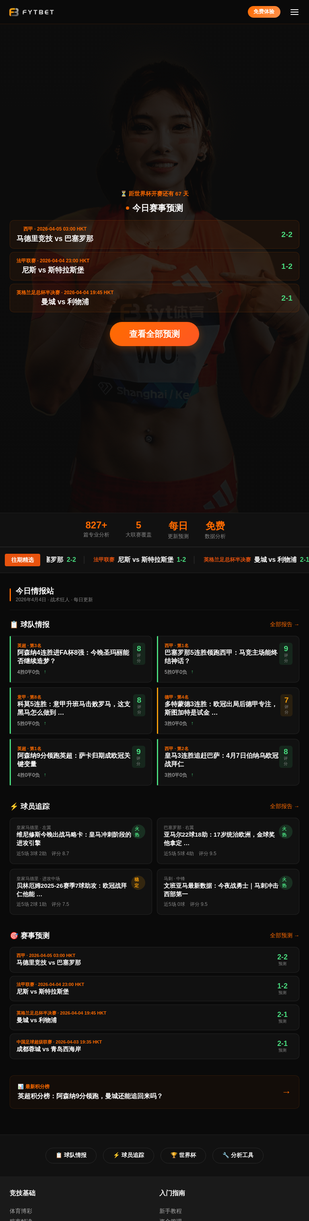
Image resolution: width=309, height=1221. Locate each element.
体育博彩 (21, 1211)
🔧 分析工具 (237, 1155)
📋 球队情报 (71, 1155)
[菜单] (294, 11)
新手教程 (170, 1211)
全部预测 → (284, 935)
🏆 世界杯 (183, 1155)
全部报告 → (284, 624)
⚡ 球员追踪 (128, 1155)
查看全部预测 (154, 333)
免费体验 (263, 11)
